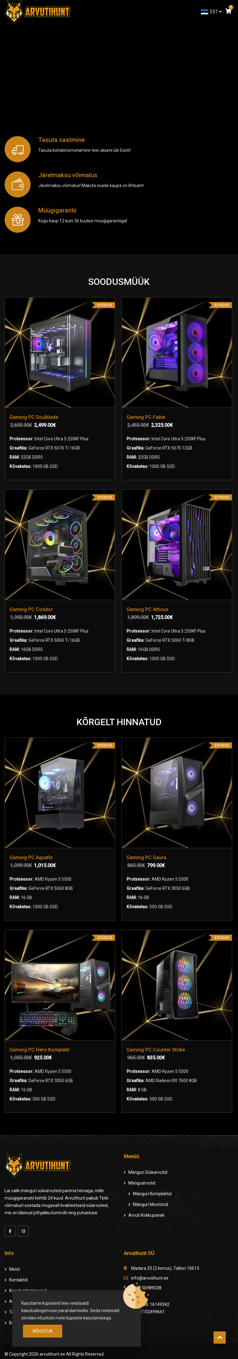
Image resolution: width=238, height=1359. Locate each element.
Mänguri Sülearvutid (147, 1171)
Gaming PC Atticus (148, 609)
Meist (14, 1267)
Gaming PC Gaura (147, 857)
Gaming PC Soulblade (33, 417)
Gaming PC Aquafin (31, 857)
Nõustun (42, 1331)
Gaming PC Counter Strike (156, 1049)
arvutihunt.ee (52, 1352)
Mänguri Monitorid (150, 1203)
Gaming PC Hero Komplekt (39, 1049)
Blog (13, 1321)
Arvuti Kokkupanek (146, 1214)
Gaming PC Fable (146, 417)
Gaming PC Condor (31, 609)
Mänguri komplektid (152, 1192)
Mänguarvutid (141, 1181)
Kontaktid (18, 1278)
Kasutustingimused (28, 1289)
